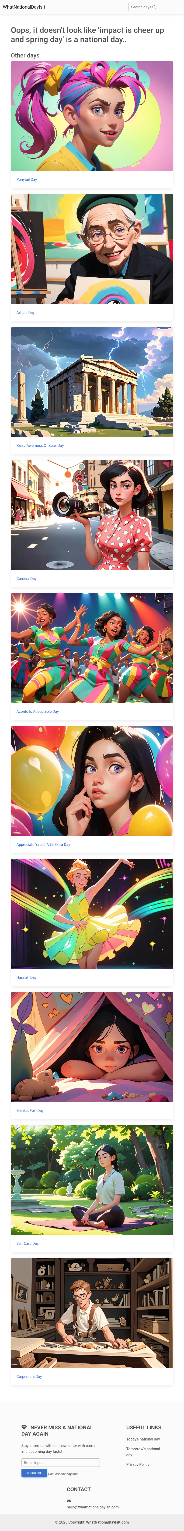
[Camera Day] (92, 523)
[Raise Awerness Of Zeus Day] (92, 390)
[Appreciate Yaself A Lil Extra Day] (92, 789)
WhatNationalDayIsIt (24, 7)
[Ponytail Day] (92, 124)
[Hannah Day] (92, 922)
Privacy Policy (137, 1464)
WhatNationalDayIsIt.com (107, 1522)
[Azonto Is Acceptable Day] (92, 656)
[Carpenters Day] (92, 1321)
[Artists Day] (92, 257)
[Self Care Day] (92, 1188)
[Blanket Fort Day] (92, 1055)
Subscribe (34, 1473)
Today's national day (143, 1439)
